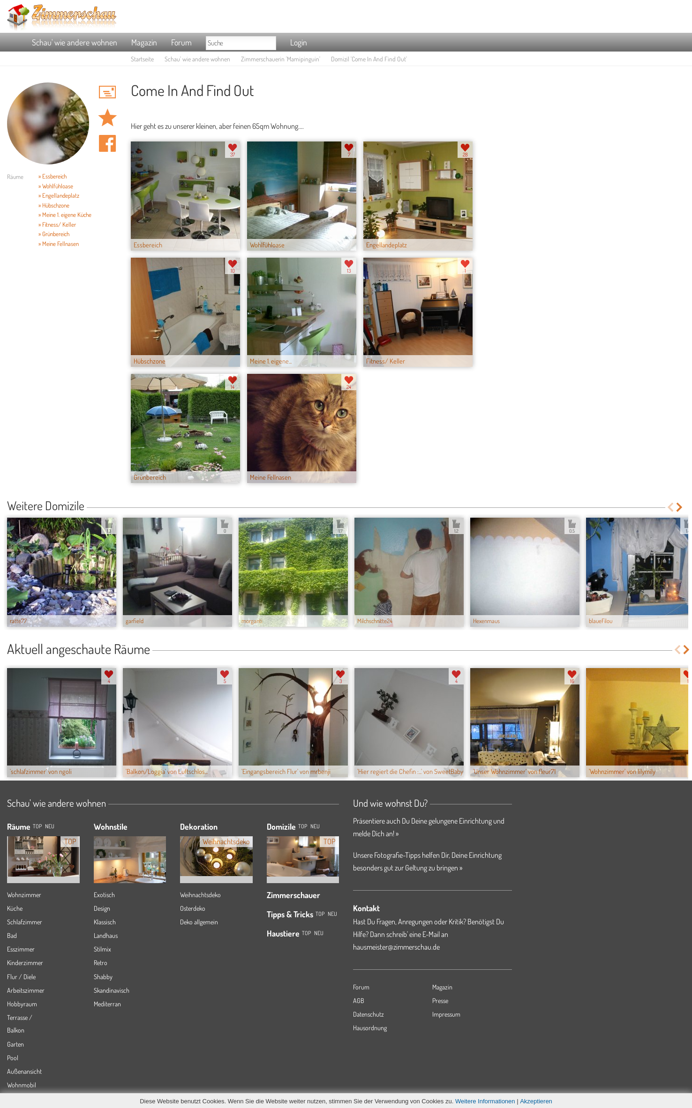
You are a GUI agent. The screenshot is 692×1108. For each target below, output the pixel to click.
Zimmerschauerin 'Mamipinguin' (280, 59)
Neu (315, 826)
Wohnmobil (21, 1085)
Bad (12, 935)
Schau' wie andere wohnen (74, 42)
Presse (440, 1000)
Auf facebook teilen (107, 143)
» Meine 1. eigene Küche (64, 214)
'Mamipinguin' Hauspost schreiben (107, 91)
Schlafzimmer (24, 922)
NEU (49, 826)
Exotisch (104, 895)
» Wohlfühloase (55, 186)
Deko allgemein (199, 922)
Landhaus (106, 935)
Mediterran (107, 1004)
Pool (12, 1058)
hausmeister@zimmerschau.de (396, 947)
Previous (670, 507)
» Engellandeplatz (58, 195)
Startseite (142, 59)
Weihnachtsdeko (200, 895)
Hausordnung (370, 1028)
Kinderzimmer (25, 963)
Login (298, 42)
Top (302, 826)
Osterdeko (192, 908)
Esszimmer (21, 949)
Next (680, 507)
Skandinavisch (111, 990)
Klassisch (105, 922)
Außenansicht (24, 1071)
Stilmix (102, 949)
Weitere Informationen (485, 1101)
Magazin (144, 42)
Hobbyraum (22, 1004)
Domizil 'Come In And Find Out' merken (107, 117)
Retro (100, 963)
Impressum (446, 1014)
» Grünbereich (53, 234)
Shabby (103, 977)
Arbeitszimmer (26, 990)
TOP (37, 826)
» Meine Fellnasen (58, 243)
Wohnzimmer (24, 895)
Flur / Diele (21, 977)
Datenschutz (368, 1014)
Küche (15, 908)
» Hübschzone (53, 205)
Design (102, 908)
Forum (181, 42)
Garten (15, 1044)
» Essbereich (52, 176)
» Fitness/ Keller (57, 224)
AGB (358, 1000)
